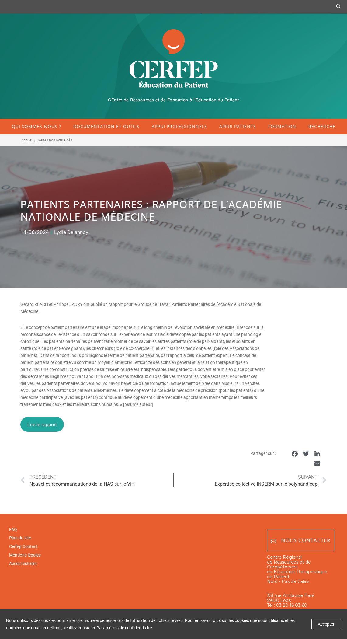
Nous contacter (301, 540)
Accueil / (28, 140)
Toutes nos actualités (54, 140)
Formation (282, 126)
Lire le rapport (42, 425)
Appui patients (237, 126)
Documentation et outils (106, 126)
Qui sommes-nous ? (36, 126)
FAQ (13, 529)
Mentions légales (25, 555)
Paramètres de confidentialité (124, 627)
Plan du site (20, 538)
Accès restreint (23, 563)
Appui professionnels (179, 126)
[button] (295, 454)
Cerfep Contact (23, 546)
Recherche (321, 126)
